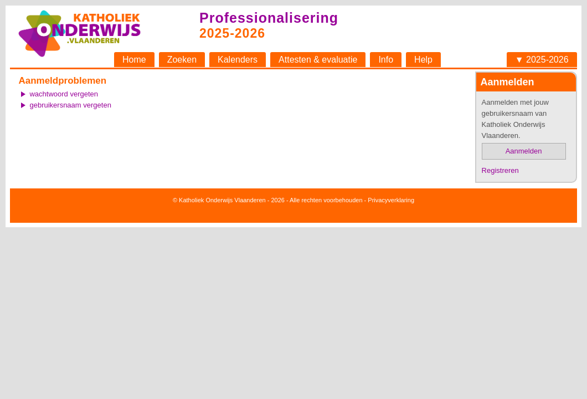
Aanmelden (524, 151)
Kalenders (238, 59)
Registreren (500, 170)
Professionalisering (268, 17)
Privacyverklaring (391, 200)
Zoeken (182, 59)
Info (385, 59)
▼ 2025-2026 (542, 59)
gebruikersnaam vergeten (70, 105)
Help (423, 59)
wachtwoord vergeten (63, 94)
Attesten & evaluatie (318, 59)
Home (134, 59)
